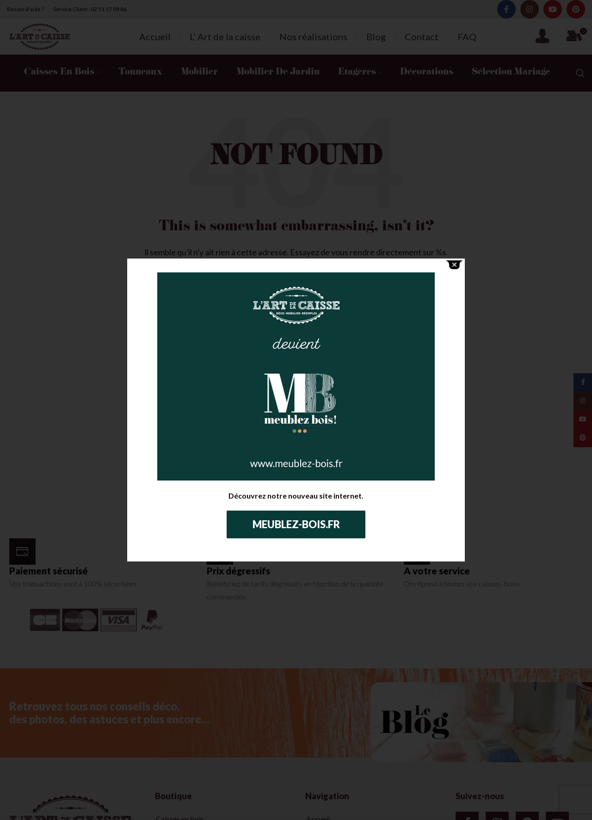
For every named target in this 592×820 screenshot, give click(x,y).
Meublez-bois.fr (296, 524)
